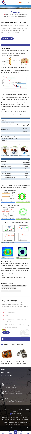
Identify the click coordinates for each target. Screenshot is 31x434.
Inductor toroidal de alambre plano (15, 309)
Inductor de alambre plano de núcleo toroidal (15, 16)
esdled (19, 426)
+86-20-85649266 (12, 386)
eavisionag (24, 417)
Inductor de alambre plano (9, 288)
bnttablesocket (7, 426)
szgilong (6, 422)
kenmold (10, 419)
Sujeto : (13, 309)
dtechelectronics (23, 422)
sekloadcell (7, 424)
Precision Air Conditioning (18, 416)
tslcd (28, 421)
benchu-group (21, 428)
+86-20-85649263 (12, 387)
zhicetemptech (13, 428)
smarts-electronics (22, 424)
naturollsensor (14, 424)
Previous (0, 355)
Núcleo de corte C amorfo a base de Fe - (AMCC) (21, 362)
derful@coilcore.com (19, 393)
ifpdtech (17, 422)
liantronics (4, 419)
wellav (26, 416)
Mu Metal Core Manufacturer (23, 419)
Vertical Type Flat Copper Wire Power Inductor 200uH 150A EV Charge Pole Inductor (7, 362)
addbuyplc (11, 422)
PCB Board (18, 417)
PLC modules (5, 421)
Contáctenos (7, 38)
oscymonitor (25, 426)
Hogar (6, 14)
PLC (28, 417)
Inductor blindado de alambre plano (11, 291)
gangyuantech (11, 417)
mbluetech (14, 426)
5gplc (14, 419)
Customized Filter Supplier (20, 421)
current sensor (6, 428)
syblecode (4, 417)
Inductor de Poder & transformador (17, 14)
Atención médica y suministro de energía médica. (14, 285)
